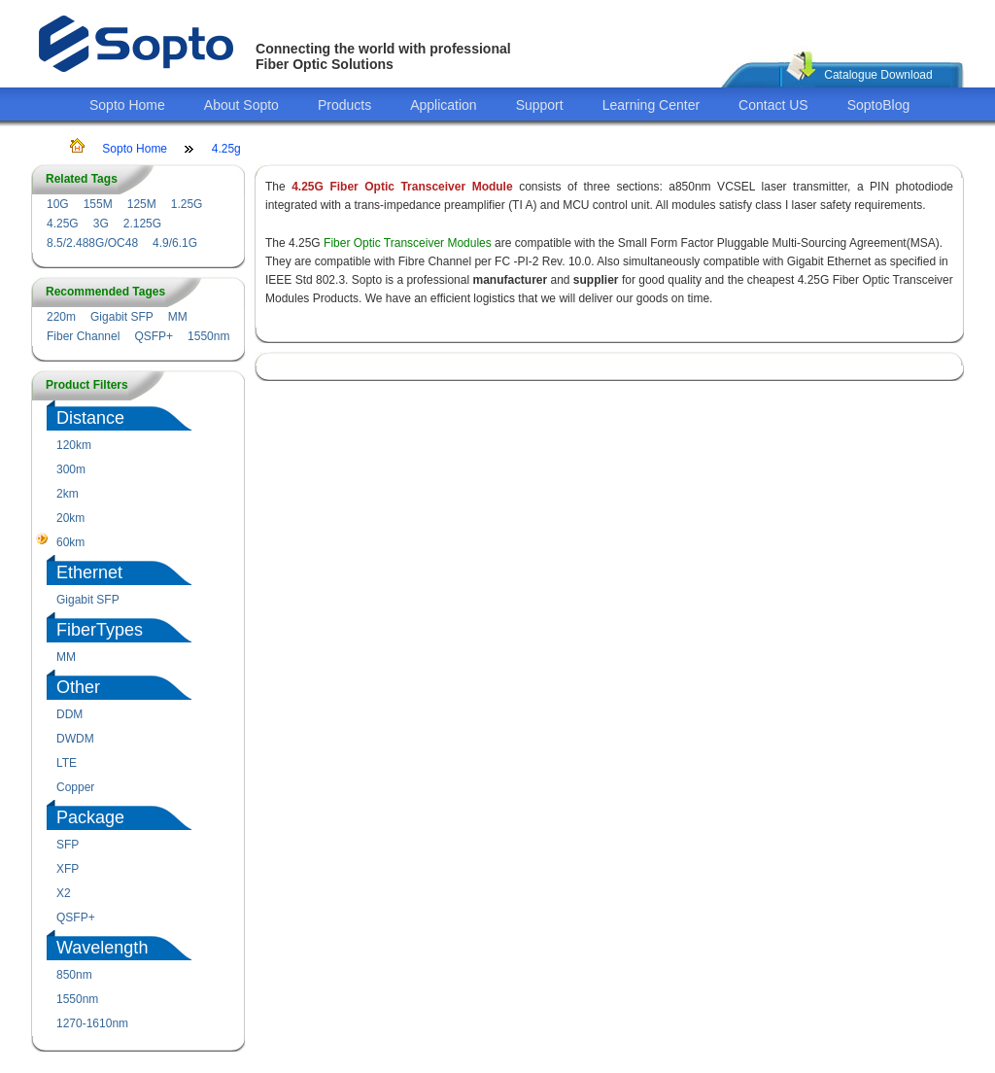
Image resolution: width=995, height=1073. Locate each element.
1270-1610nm (92, 1023)
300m (71, 469)
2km (67, 494)
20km (70, 518)
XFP (67, 869)
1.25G (187, 204)
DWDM (75, 738)
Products (344, 105)
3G (101, 223)
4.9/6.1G (175, 243)
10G (58, 204)
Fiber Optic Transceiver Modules (408, 243)
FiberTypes (99, 630)
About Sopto (241, 105)
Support (540, 105)
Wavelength (102, 947)
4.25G (63, 223)
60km (70, 542)
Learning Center (651, 105)
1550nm (208, 336)
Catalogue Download (878, 75)
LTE (66, 763)
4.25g (226, 149)
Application (443, 105)
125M (141, 204)
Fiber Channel (83, 336)
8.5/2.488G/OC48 (92, 243)
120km (73, 445)
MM (178, 317)
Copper (75, 787)
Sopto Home (127, 105)
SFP (67, 844)
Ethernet (89, 572)
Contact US (773, 105)
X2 (63, 893)
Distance (90, 418)
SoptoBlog (878, 105)
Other (78, 687)
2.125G (142, 223)
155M (98, 204)
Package (90, 817)
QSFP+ (153, 336)
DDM (69, 714)
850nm (74, 975)
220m (61, 317)
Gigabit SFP (122, 317)
